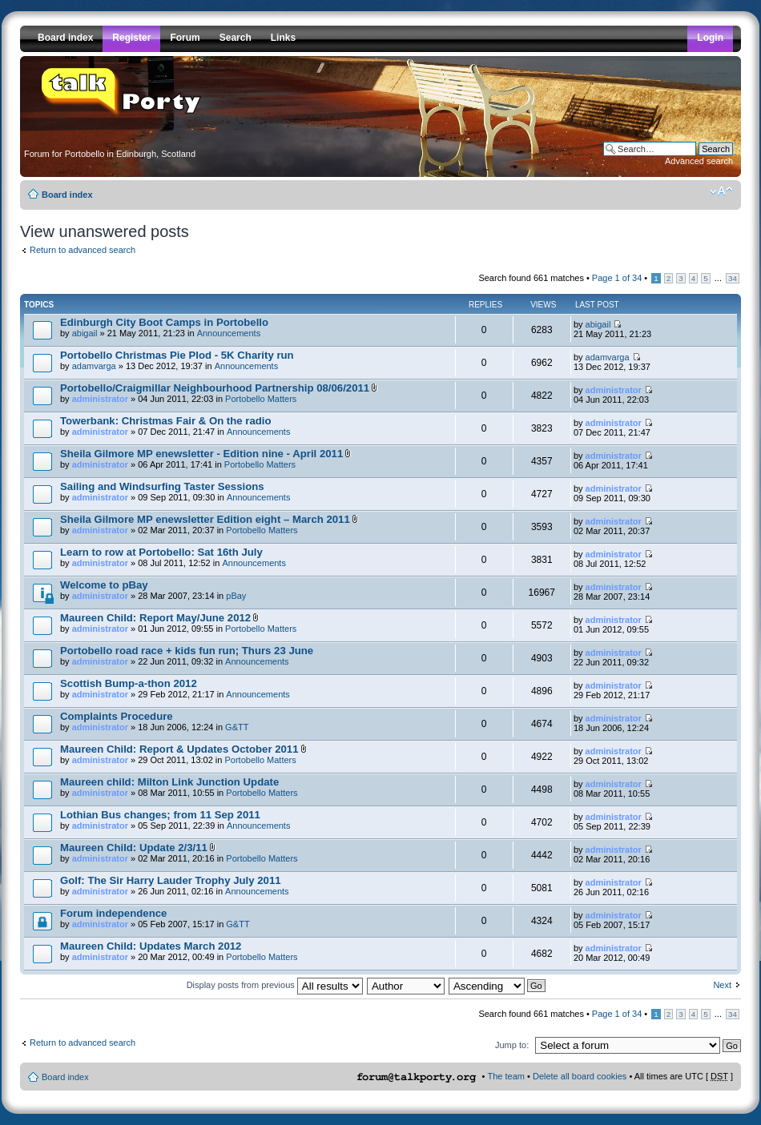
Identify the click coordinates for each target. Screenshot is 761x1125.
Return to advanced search (82, 250)
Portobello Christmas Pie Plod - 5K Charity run (177, 355)
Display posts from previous (275, 985)
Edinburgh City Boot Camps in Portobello (164, 322)
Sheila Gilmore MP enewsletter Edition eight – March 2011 (205, 519)
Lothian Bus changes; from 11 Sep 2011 (160, 815)
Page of (617, 278)
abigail (85, 333)
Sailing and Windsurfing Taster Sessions (162, 486)
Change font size (721, 191)
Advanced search (699, 161)
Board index (67, 194)
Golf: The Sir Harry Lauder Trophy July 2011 (170, 880)
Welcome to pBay (104, 585)
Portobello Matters (260, 399)
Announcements (229, 333)
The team (506, 1076)
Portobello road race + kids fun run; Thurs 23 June (186, 651)
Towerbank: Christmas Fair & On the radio (166, 421)
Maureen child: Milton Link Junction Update (169, 782)
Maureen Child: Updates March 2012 (150, 946)
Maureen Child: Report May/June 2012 (155, 618)
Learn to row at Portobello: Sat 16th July (161, 552)
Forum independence (113, 913)
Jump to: (512, 1045)
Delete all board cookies (579, 1076)
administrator (100, 399)
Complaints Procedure (116, 716)
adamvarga (94, 366)
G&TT (236, 727)
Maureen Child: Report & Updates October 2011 (179, 749)
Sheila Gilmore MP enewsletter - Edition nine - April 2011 (201, 454)
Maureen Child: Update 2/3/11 (133, 848)
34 (732, 278)
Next (722, 985)
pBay (236, 596)
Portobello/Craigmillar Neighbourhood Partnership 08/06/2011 (214, 388)
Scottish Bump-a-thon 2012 (128, 683)
